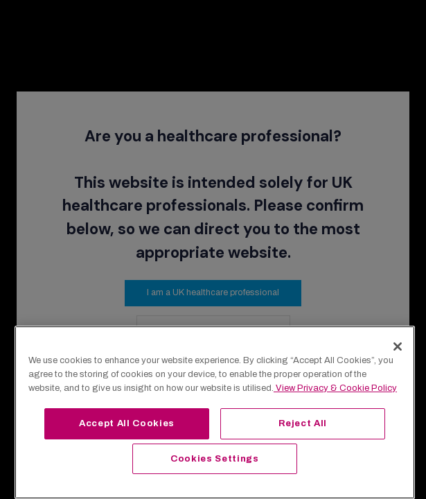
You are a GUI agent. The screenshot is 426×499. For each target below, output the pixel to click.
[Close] (397, 346)
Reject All (303, 423)
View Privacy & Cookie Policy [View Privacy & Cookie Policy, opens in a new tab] (335, 388)
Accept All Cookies (127, 423)
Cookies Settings (214, 458)
